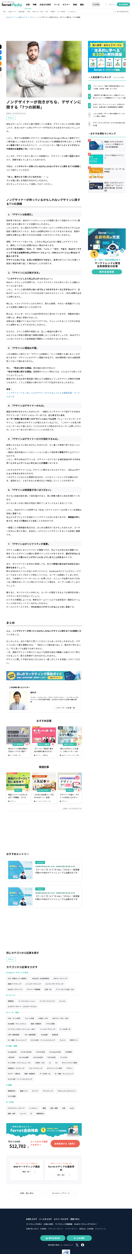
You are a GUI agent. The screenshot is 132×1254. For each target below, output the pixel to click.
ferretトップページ (63, 1193)
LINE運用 (68, 1052)
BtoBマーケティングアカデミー (85, 1224)
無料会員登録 (53, 1238)
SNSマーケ (12, 11)
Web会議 (44, 1035)
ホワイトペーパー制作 (54, 1068)
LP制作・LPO (43, 1018)
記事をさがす (31, 1219)
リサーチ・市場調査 (33, 989)
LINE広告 (11, 1057)
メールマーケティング (44, 790)
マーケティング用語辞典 (63, 1224)
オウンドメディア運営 (69, 1063)
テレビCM (63, 1057)
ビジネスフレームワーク (16, 1108)
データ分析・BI (18, 744)
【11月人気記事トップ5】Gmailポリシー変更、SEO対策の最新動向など (44, 796)
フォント (63, 1040)
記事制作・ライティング (16, 1068)
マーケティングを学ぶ (34, 1224)
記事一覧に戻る (30, 1193)
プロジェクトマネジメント (67, 1091)
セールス (62, 1001)
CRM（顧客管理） (14, 1035)
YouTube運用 (24, 1057)
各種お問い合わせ (32, 1229)
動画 (75, 4)
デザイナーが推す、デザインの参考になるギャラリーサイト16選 (69, 796)
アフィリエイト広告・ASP (65, 989)
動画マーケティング (14, 984)
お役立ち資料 (45, 4)
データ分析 (61, 11)
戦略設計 (11, 1001)
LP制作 (52, 11)
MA (47, 11)
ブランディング (48, 1091)
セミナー (66, 4)
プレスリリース (100, 1229)
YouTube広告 (38, 1057)
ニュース (23, 1113)
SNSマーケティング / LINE (69, 755)
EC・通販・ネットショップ (17, 1040)
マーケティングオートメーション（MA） (22, 1029)
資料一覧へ (63, 1175)
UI (50, 1063)
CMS (28, 11)
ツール (57, 4)
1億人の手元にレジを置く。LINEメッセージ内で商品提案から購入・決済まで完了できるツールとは (69, 750)
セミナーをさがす (61, 1219)
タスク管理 (11, 1096)
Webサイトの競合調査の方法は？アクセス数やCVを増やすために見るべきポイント (18, 750)
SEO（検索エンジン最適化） (18, 978)
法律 (63, 1108)
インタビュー (72, 11)
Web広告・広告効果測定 (40, 978)
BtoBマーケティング (15, 989)
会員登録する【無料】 (65, 1143)
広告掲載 (96, 4)
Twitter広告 (40, 1052)
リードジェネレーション (26, 1001)
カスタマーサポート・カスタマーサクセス (22, 1006)
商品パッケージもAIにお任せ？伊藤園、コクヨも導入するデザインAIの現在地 (18, 796)
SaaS (72, 1108)
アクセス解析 (50, 1024)
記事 (28, 4)
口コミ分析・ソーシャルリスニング (43, 1040)
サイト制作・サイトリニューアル (19, 1063)
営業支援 (55, 1035)
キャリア (35, 1091)
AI (31, 1113)
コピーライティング (35, 1068)
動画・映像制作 (36, 1024)
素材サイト (74, 1040)
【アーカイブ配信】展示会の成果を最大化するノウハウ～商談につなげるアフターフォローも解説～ (43, 750)
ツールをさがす (45, 1219)
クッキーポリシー (71, 1229)
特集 (35, 4)
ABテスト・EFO (38, 11)
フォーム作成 (29, 1018)
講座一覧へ (29, 1171)
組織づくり (24, 1091)
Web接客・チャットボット (17, 1024)
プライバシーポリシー (56, 1229)
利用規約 (43, 1229)
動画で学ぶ (75, 1219)
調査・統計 (11, 1113)
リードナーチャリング (47, 1001)
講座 (82, 4)
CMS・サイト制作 (14, 1018)
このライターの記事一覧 (66, 708)
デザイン (11, 118)
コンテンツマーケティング (54, 984)
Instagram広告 (55, 1052)
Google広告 (12, 1052)
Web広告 (21, 11)
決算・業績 (54, 1108)
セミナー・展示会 (44, 744)
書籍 (44, 1108)
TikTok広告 (51, 1057)
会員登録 (123, 4)
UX (56, 1063)
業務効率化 (11, 1091)
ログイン (112, 4)
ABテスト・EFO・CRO (60, 1018)
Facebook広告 (26, 1052)
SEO (4, 11)
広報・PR (48, 989)
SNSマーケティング (70, 744)
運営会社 (82, 1229)
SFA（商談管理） (31, 1035)
